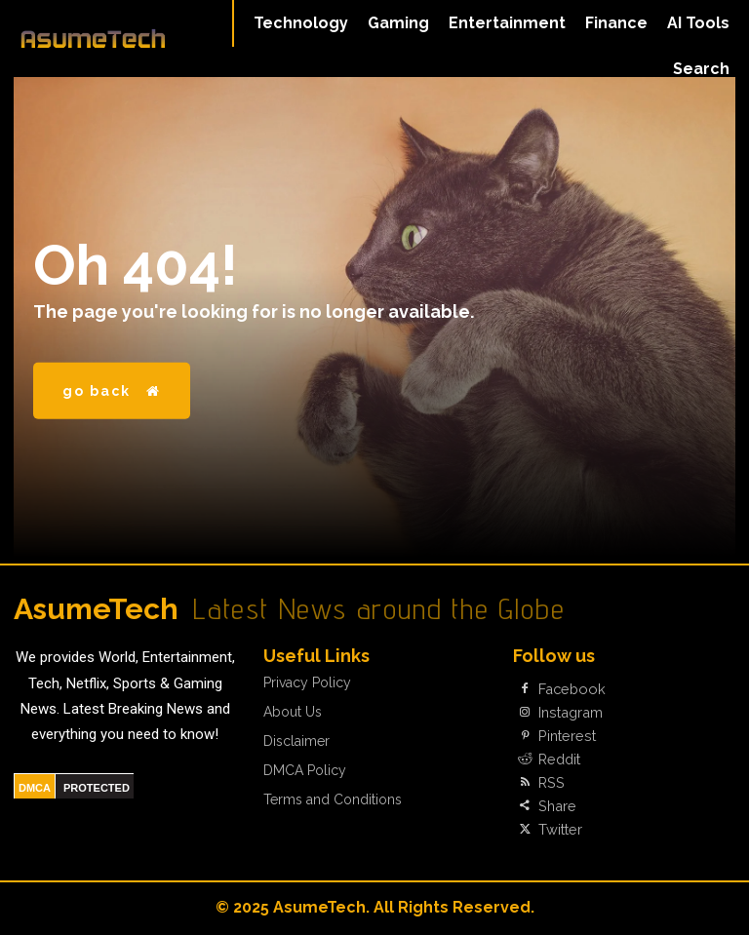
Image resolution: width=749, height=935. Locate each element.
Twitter (559, 830)
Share (555, 806)
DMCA (35, 788)
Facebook (569, 689)
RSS (550, 783)
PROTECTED (96, 788)
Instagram (569, 713)
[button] (701, 69)
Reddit (558, 759)
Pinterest (565, 736)
